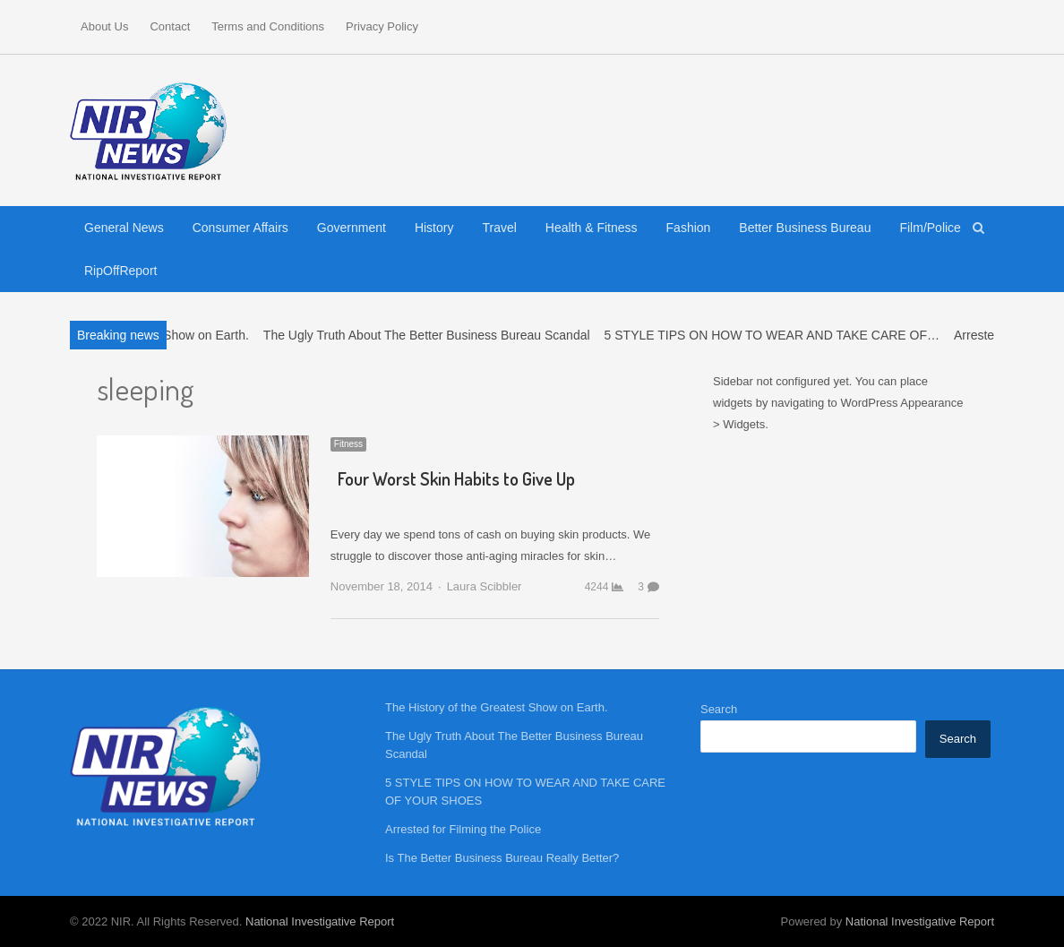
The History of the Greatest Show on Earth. (496, 707)
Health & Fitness (591, 227)
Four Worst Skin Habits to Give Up (456, 478)
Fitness (348, 444)
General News (124, 227)
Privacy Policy (382, 26)
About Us (104, 26)
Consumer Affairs (240, 227)
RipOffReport (120, 270)
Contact (170, 26)
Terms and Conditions (267, 26)
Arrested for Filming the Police (463, 829)
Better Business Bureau (805, 227)
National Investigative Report (319, 921)
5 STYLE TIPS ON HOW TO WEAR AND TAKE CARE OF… (780, 335)
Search (718, 709)
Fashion (688, 227)
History (434, 227)
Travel (499, 227)
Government (351, 227)
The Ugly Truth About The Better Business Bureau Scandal (435, 335)
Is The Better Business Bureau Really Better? (502, 858)
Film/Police (929, 227)
